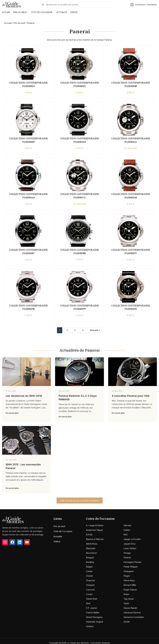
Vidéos (57, 541)
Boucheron (91, 553)
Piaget (127, 575)
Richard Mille (130, 585)
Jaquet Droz (130, 543)
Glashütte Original (94, 621)
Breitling (90, 562)
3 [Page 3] (75, 330)
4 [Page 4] (82, 330)
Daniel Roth (91, 598)
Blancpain (90, 548)
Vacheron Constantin (134, 617)
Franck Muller (92, 612)
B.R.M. (89, 534)
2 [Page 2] (67, 330)
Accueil (8, 23)
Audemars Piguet (94, 530)
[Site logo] (11, 4)
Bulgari (89, 566)
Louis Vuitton (130, 548)
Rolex (126, 594)
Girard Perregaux (94, 617)
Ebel (88, 603)
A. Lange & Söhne (94, 525)
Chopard (90, 585)
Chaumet (90, 580)
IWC (126, 534)
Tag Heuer (129, 598)
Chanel (89, 575)
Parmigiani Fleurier (132, 562)
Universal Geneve (132, 612)
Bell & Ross (91, 543)
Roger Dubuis (130, 589)
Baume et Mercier (95, 539)
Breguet (90, 557)
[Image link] (13, 519)
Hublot (127, 530)
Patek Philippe (131, 566)
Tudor (126, 603)
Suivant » (95, 330)
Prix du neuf (19, 23)
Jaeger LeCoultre (132, 539)
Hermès (127, 525)
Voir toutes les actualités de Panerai (79, 501)
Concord (90, 589)
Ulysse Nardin (130, 608)
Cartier (89, 571)
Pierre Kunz (129, 580)
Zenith (127, 621)
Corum (89, 594)
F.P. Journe (91, 608)
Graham (90, 626)
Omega (127, 553)
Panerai (127, 557)
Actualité (58, 536)
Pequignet (129, 571)
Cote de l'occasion (63, 531)
